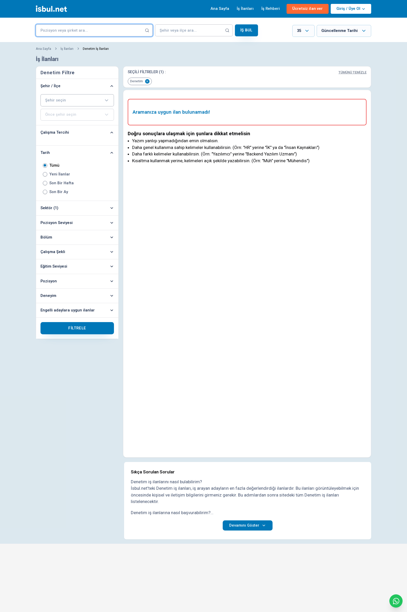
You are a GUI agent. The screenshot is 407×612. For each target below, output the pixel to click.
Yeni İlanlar (59, 174)
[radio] (45, 165)
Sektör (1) (77, 208)
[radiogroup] (77, 178)
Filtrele (77, 328)
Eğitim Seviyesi (77, 266)
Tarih (77, 152)
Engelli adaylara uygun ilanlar (77, 310)
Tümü (54, 165)
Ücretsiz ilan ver (307, 8)
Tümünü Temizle (352, 72)
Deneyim (77, 295)
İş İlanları (245, 8)
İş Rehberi (270, 8)
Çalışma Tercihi (77, 132)
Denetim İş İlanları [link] (96, 49)
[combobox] (303, 31)
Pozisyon (77, 281)
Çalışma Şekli (77, 251)
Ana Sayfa (220, 8)
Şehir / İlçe (77, 86)
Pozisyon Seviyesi (77, 222)
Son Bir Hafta (61, 183)
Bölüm (77, 237)
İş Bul (246, 30)
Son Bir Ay (58, 192)
